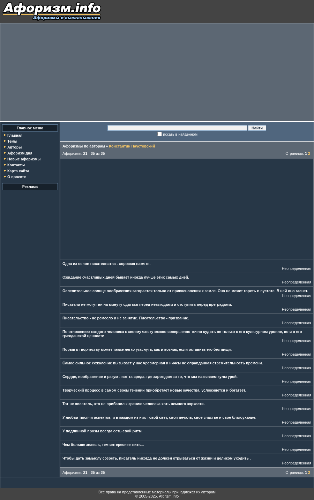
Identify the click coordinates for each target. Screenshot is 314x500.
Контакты (16, 165)
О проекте (16, 177)
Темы (12, 141)
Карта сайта (18, 171)
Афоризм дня (19, 153)
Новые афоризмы (23, 159)
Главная (14, 135)
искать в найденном (180, 134)
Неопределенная (296, 268)
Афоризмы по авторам (83, 146)
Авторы (14, 147)
